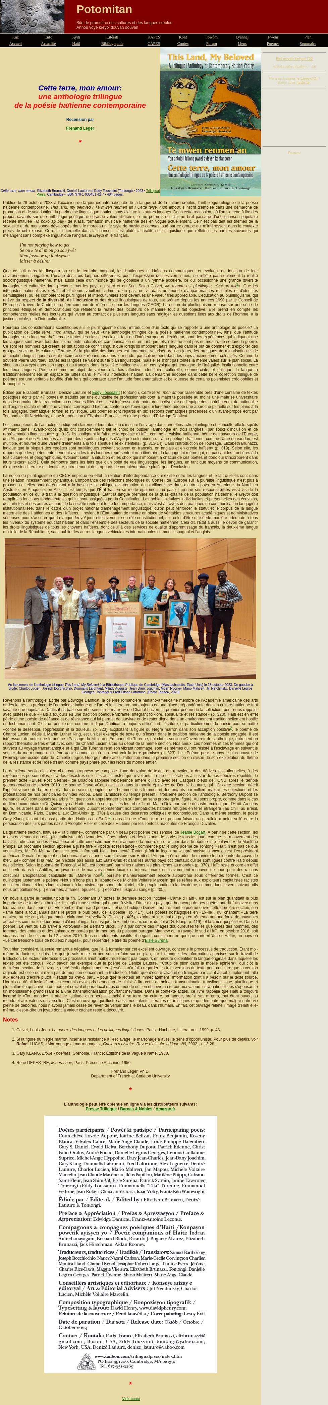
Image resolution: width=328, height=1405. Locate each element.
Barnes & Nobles (136, 1109)
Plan (308, 37)
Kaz (15, 37)
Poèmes (273, 43)
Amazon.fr (165, 1109)
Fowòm (211, 37)
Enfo (48, 37)
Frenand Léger (80, 128)
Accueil (15, 43)
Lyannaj (242, 37)
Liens (242, 43)
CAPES (154, 43)
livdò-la (303, 82)
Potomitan (104, 9)
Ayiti (76, 37)
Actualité (48, 43)
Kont (183, 37)
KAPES (154, 37)
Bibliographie (112, 43)
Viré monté (131, 1399)
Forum (211, 43)
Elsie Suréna (156, 940)
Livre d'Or (309, 78)
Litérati (112, 37)
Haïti (76, 43)
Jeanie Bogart (192, 832)
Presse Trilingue (101, 1109)
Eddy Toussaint (106, 392)
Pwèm (273, 37)
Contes (182, 43)
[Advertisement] (294, 117)
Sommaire (308, 43)
